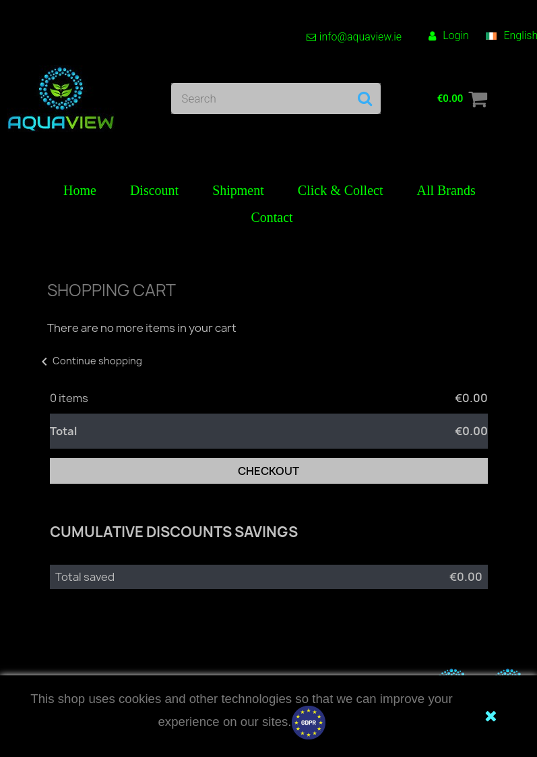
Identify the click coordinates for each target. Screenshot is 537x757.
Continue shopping (89, 360)
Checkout (268, 471)
